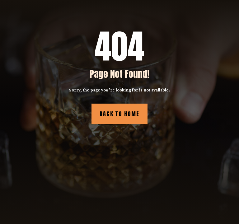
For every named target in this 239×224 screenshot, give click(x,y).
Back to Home (119, 114)
